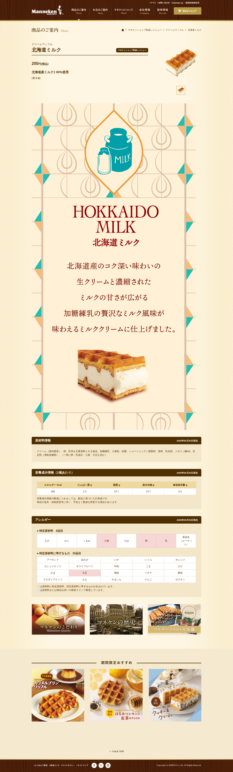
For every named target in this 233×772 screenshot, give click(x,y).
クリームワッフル (175, 30)
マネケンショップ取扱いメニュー (145, 30)
